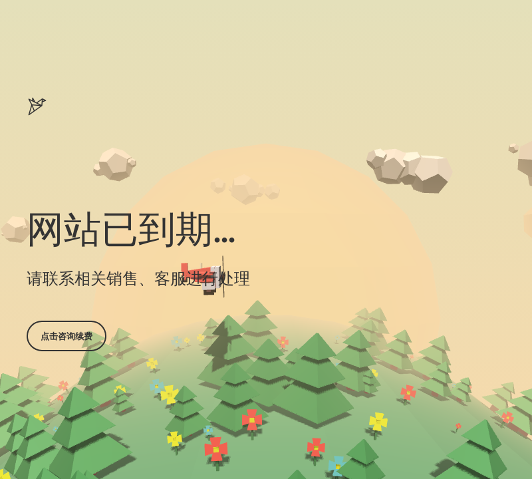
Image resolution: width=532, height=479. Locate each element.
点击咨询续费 (66, 336)
